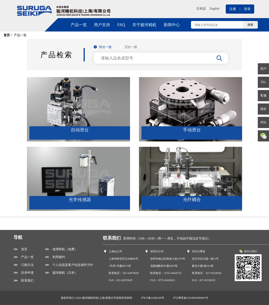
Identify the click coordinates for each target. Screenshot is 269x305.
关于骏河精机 (144, 25)
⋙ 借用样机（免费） (61, 249)
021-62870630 (131, 273)
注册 (232, 9)
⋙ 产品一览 (23, 257)
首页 (7, 35)
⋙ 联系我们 (23, 280)
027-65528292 (214, 273)
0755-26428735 (172, 273)
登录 (247, 9)
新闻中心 (172, 25)
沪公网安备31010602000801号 (190, 297)
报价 (263, 109)
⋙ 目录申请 (23, 272)
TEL (263, 82)
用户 (263, 68)
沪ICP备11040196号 (152, 297)
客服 (263, 95)
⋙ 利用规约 (55, 257)
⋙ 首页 (20, 249)
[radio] (103, 47)
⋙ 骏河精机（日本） (61, 272)
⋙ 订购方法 (23, 265)
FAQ (121, 25)
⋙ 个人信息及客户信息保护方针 (69, 265)
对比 (263, 122)
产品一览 (79, 25)
